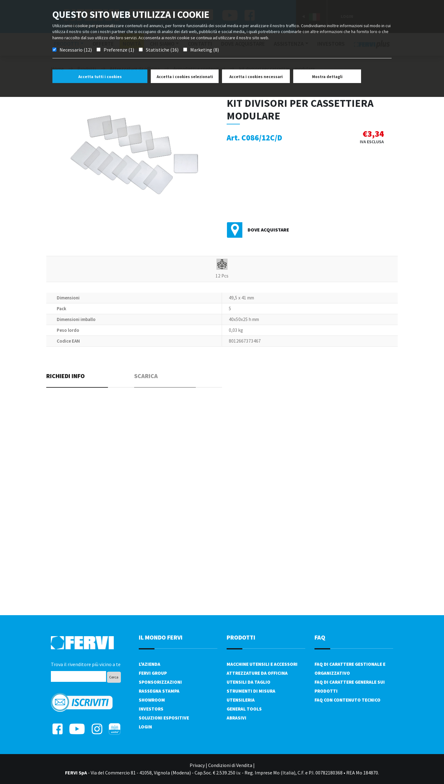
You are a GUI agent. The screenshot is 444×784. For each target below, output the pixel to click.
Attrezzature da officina (257, 673)
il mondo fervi (161, 637)
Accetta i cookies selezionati (185, 76)
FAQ (319, 637)
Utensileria (241, 700)
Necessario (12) (76, 50)
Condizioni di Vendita (230, 765)
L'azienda (149, 664)
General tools (244, 709)
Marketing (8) (204, 50)
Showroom (152, 700)
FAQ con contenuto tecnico (347, 700)
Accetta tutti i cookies (100, 76)
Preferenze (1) (119, 50)
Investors (151, 709)
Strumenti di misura (251, 691)
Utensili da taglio (248, 682)
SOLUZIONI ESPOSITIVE (164, 718)
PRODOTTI (241, 637)
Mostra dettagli (327, 76)
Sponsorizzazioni (160, 682)
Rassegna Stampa (159, 691)
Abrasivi (236, 718)
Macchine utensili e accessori (262, 664)
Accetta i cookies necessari (256, 76)
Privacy (197, 765)
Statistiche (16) (162, 50)
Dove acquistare (268, 230)
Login (145, 727)
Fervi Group (153, 673)
